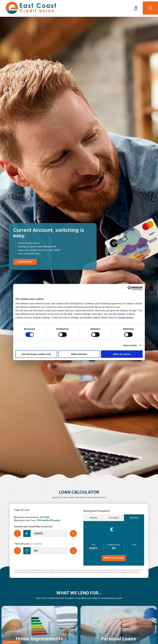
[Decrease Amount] (17, 533)
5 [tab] (27, 471)
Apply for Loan (113, 558)
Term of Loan (28, 543)
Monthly (134, 517)
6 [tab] (32, 471)
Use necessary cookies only (36, 354)
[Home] (28, 8)
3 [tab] (19, 471)
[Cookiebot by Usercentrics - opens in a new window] (130, 288)
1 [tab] (10, 471)
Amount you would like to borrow (33, 526)
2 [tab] (14, 471)
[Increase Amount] (73, 533)
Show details (130, 345)
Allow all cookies (122, 354)
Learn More (25, 261)
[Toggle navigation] (136, 6)
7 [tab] (36, 471)
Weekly (93, 517)
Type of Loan (21, 509)
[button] (150, 8)
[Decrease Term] (17, 550)
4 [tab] (23, 471)
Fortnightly (114, 517)
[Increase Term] (73, 550)
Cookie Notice (126, 317)
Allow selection (79, 354)
